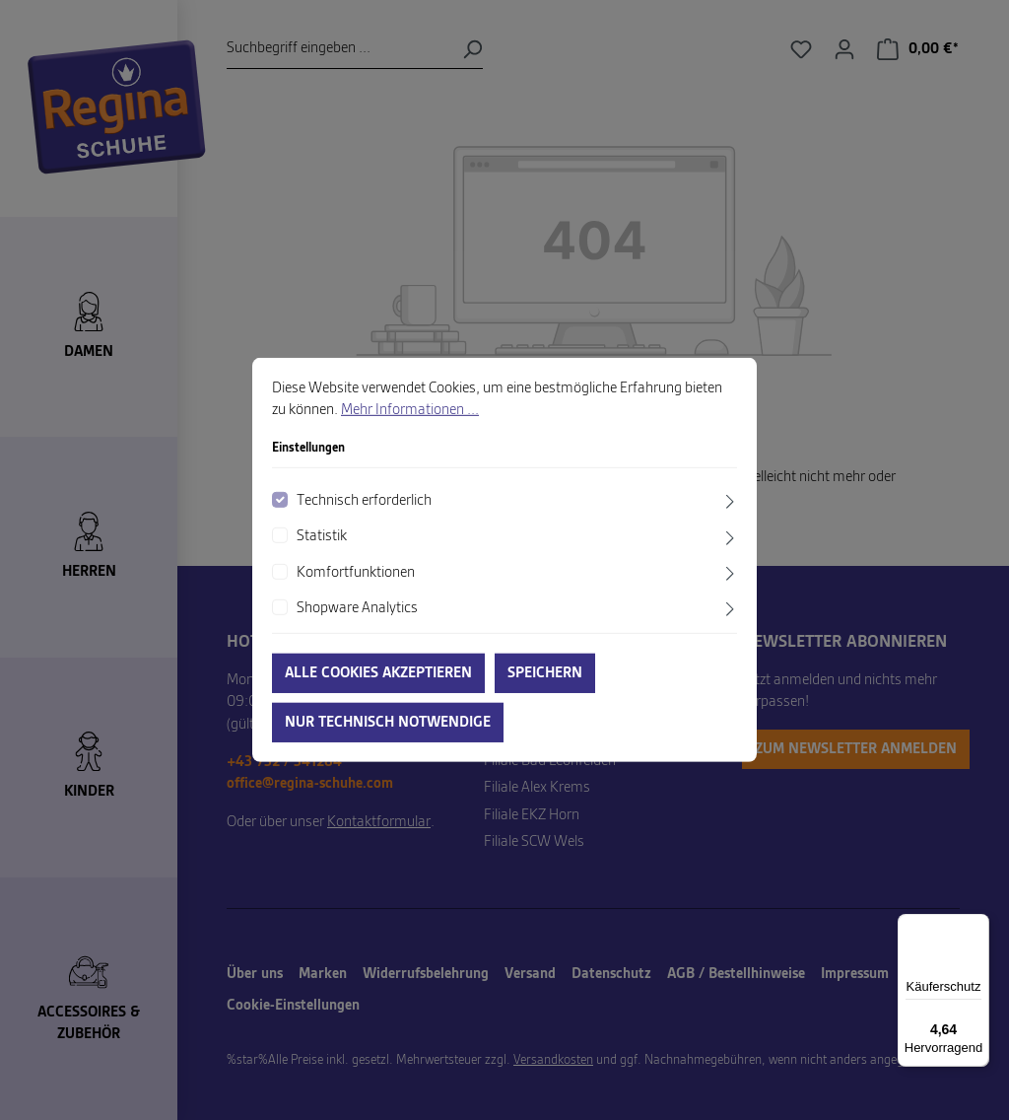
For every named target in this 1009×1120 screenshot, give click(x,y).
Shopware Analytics (357, 608)
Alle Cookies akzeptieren (378, 673)
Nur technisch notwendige (388, 723)
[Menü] (977, 926)
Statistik (322, 536)
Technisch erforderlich (364, 501)
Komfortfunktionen (356, 572)
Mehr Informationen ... (410, 410)
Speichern (544, 673)
